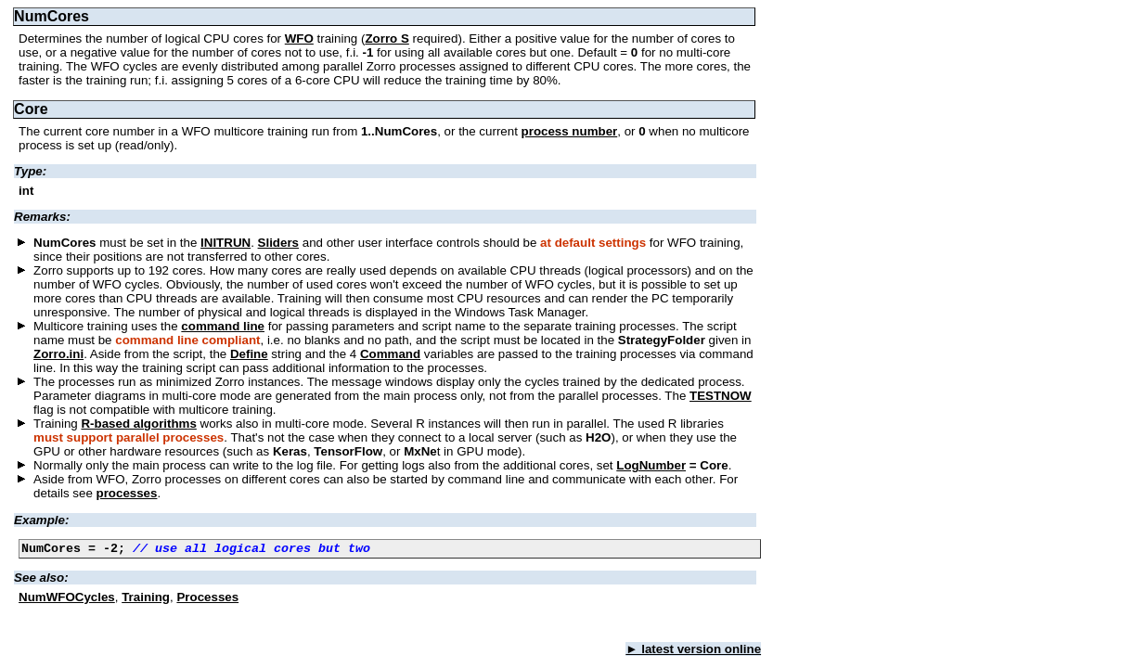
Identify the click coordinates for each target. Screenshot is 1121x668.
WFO (299, 38)
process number (570, 131)
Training (146, 600)
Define (249, 354)
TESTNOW (720, 396)
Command (390, 354)
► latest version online (693, 652)
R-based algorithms (138, 423)
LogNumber (651, 465)
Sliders (278, 243)
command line (222, 326)
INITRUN (225, 243)
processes (127, 493)
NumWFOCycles (67, 600)
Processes (207, 600)
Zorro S (386, 38)
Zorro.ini (58, 354)
